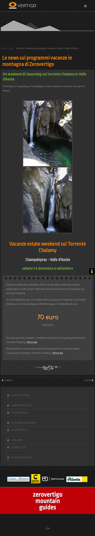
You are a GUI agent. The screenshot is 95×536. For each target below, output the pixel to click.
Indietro (7, 380)
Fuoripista (20, 430)
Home (4, 48)
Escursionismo (23, 423)
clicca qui (32, 342)
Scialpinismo (22, 457)
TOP (47, 528)
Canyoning (20, 395)
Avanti (88, 380)
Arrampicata (22, 405)
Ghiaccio (19, 447)
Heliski (17, 440)
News (11, 48)
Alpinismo (20, 412)
